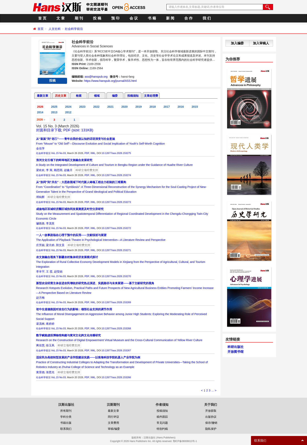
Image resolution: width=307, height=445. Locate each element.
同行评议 (113, 416)
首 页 (42, 18)
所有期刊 (65, 410)
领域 (97, 95)
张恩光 (50, 372)
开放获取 (210, 410)
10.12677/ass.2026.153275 (116, 153)
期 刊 (79, 18)
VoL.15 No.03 (58, 153)
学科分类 (65, 416)
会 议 (134, 18)
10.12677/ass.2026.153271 (116, 250)
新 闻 (170, 18)
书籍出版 (65, 422)
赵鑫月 (68, 170)
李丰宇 (40, 271)
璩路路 (40, 223)
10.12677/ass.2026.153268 (116, 328)
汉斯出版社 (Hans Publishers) (159, 437)
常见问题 (162, 422)
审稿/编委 (114, 428)
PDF (87, 153)
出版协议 (210, 416)
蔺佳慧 (40, 345)
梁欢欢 (40, 170)
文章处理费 (151, 95)
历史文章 (60, 95)
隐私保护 (210, 428)
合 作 (188, 18)
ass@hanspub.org (96, 76)
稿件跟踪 (162, 416)
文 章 (60, 18)
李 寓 (49, 170)
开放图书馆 (235, 351)
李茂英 (50, 223)
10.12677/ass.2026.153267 (116, 350)
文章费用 (113, 422)
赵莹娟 (58, 271)
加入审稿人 (261, 43)
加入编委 (237, 43)
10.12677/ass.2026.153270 (116, 276)
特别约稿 (162, 428)
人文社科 (55, 28)
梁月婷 (50, 245)
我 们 (207, 18)
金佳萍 (40, 148)
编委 (115, 95)
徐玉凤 (50, 345)
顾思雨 (58, 170)
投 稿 (97, 18)
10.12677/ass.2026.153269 (116, 302)
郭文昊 (60, 245)
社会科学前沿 (74, 28)
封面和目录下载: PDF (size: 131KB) (64, 130)
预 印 (115, 18)
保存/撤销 (211, 422)
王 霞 (49, 271)
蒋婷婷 (50, 323)
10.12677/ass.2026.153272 (116, 228)
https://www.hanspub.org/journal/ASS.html (110, 80)
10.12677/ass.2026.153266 (116, 377)
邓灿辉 (40, 197)
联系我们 (65, 428)
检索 (79, 95)
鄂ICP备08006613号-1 (185, 441)
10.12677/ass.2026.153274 (116, 175)
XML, (93, 153)
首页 (41, 28)
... (212, 390)
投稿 (52, 80)
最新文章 (42, 95)
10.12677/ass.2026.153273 (116, 202)
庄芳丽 (40, 245)
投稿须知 (133, 95)
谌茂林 (40, 323)
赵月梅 (40, 297)
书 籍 (152, 18)
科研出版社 (235, 347)
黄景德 (40, 372)
